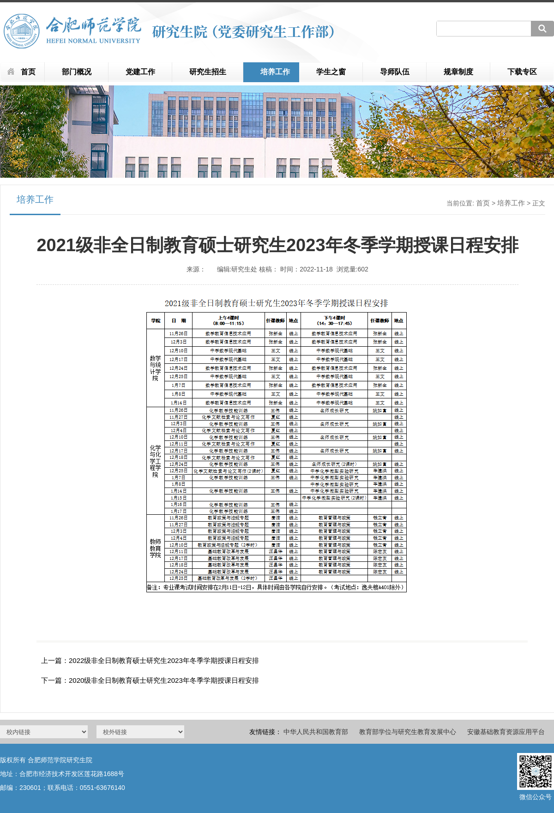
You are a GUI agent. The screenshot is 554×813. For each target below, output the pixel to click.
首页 (28, 72)
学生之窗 (331, 72)
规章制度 (458, 72)
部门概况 (76, 72)
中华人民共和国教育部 (315, 731)
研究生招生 (207, 72)
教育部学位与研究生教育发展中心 (407, 731)
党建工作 (140, 72)
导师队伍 (394, 72)
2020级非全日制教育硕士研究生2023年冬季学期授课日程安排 (164, 680)
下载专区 (522, 72)
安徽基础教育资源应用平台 (506, 731)
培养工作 (275, 72)
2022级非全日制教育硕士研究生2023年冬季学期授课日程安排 (164, 660)
